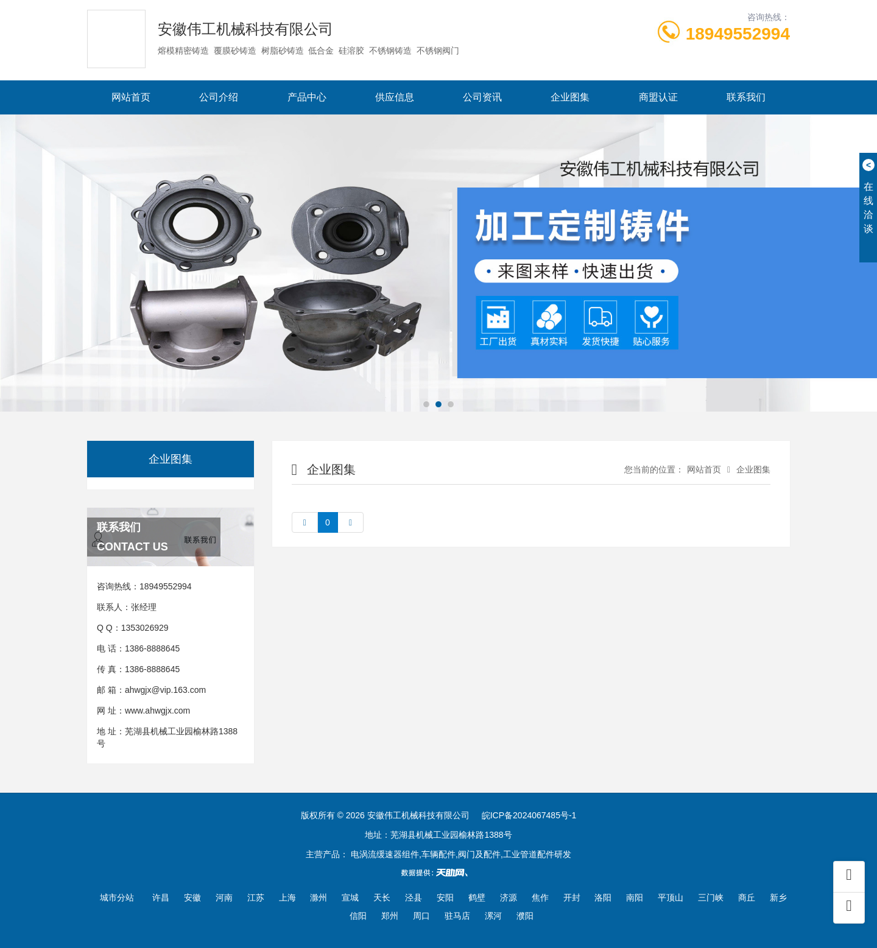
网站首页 (130, 97)
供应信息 (394, 97)
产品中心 (306, 97)
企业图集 (570, 97)
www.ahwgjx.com (157, 710)
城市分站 (117, 897)
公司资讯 (482, 97)
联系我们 (746, 97)
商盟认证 (658, 97)
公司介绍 (218, 97)
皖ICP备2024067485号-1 (529, 815)
